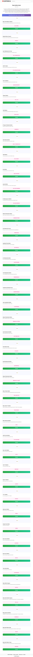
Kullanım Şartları (15, 654)
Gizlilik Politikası (10, 654)
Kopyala (16, 28)
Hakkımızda (21, 654)
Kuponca (17, 656)
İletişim (24, 654)
